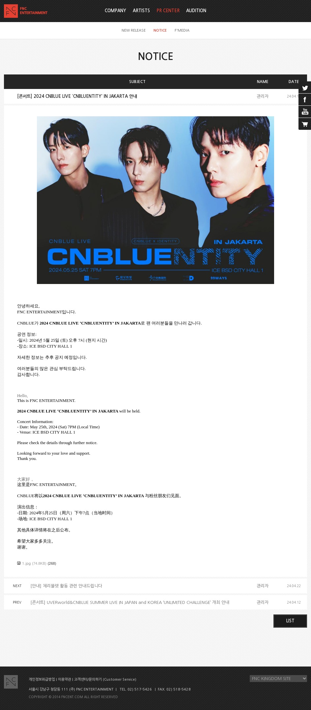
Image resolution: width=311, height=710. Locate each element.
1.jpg (26, 563)
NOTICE (160, 30)
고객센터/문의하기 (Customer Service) (105, 679)
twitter (304, 87)
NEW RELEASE (134, 30)
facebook (304, 99)
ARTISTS (141, 11)
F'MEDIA (182, 30)
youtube (304, 112)
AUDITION (196, 11)
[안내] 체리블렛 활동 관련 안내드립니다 (66, 586)
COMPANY (115, 11)
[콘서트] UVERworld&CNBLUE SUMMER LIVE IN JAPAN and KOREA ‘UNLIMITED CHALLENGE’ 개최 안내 (129, 602)
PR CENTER (168, 11)
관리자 (263, 96)
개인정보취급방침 (42, 679)
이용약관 (64, 679)
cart (304, 124)
